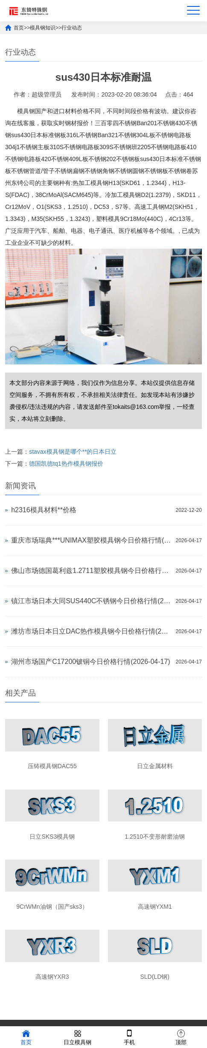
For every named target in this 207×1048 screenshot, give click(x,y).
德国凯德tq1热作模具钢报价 (66, 463)
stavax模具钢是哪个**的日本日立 (73, 451)
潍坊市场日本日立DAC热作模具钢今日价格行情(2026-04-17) (91, 631)
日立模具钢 (77, 1036)
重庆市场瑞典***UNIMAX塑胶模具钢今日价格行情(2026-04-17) (91, 540)
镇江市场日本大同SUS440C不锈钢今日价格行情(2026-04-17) (91, 601)
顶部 (181, 1036)
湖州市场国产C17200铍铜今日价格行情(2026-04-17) (90, 661)
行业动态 (71, 28)
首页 (19, 28)
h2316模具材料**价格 (43, 510)
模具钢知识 (42, 28)
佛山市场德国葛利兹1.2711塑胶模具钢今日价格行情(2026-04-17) (91, 570)
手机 (129, 1036)
